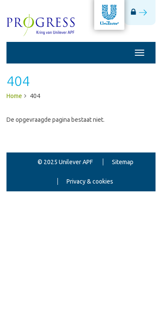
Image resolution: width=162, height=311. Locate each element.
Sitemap (122, 162)
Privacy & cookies (90, 181)
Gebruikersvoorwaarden (89, 200)
